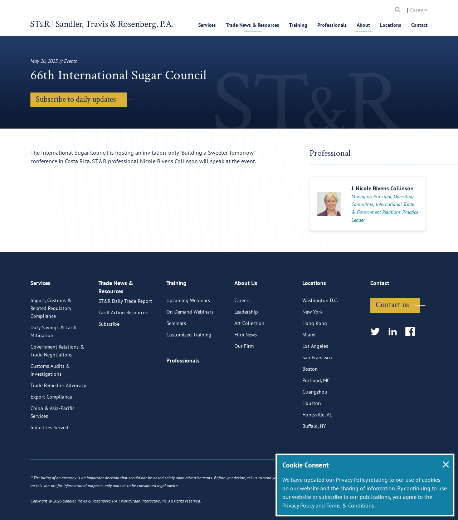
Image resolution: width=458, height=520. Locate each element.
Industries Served (49, 455)
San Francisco (317, 385)
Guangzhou (314, 419)
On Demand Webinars (190, 339)
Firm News (245, 362)
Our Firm (244, 374)
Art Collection (249, 351)
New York (312, 339)
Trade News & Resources (252, 25)
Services (207, 25)
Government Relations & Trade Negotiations (57, 378)
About (363, 25)
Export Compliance (51, 424)
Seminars (176, 351)
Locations (390, 25)
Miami (309, 362)
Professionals (332, 25)
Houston (311, 431)
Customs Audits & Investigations (50, 398)
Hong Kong (314, 351)
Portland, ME (316, 408)
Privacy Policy (298, 505)
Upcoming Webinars (188, 328)
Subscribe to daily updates (76, 99)
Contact (419, 25)
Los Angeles (315, 374)
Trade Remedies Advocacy (58, 413)
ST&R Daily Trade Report (125, 335)
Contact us (392, 333)
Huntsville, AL (317, 442)
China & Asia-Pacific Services (52, 440)
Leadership (246, 339)
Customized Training (188, 362)
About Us (245, 313)
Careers (419, 10)
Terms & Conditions (350, 505)
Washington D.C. (320, 328)
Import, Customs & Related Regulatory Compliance (50, 336)
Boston (310, 397)
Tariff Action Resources (123, 347)
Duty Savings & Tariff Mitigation (53, 359)
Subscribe (109, 358)
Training (298, 25)
